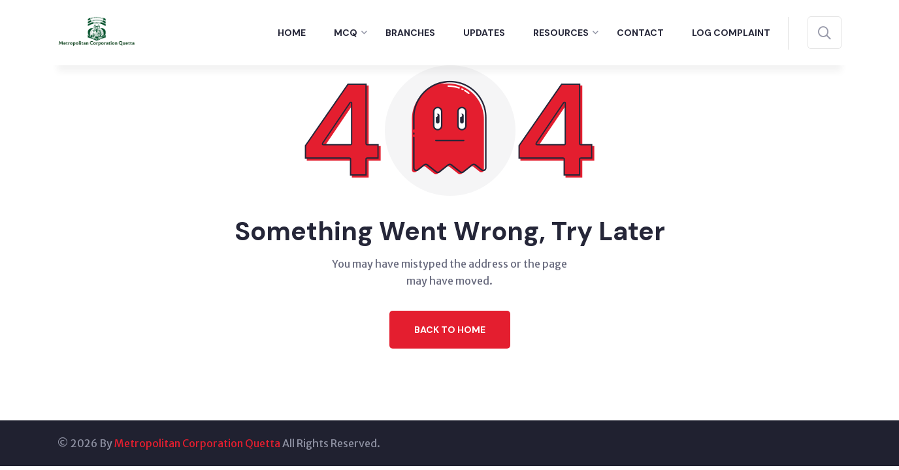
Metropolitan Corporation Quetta (197, 443)
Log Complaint (731, 33)
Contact (640, 33)
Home (292, 33)
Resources (561, 33)
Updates (484, 33)
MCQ (345, 33)
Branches (410, 33)
